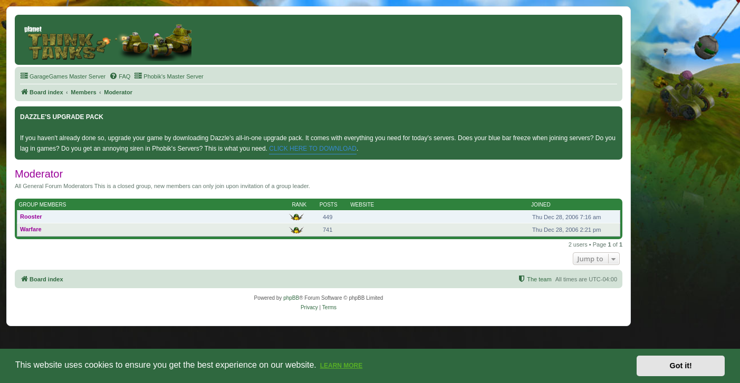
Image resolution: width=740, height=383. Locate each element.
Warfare (31, 229)
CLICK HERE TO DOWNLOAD (313, 148)
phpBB (291, 298)
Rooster (31, 216)
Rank (299, 205)
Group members (42, 205)
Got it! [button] (681, 365)
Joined (541, 205)
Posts (329, 205)
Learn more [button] (341, 365)
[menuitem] (62, 76)
